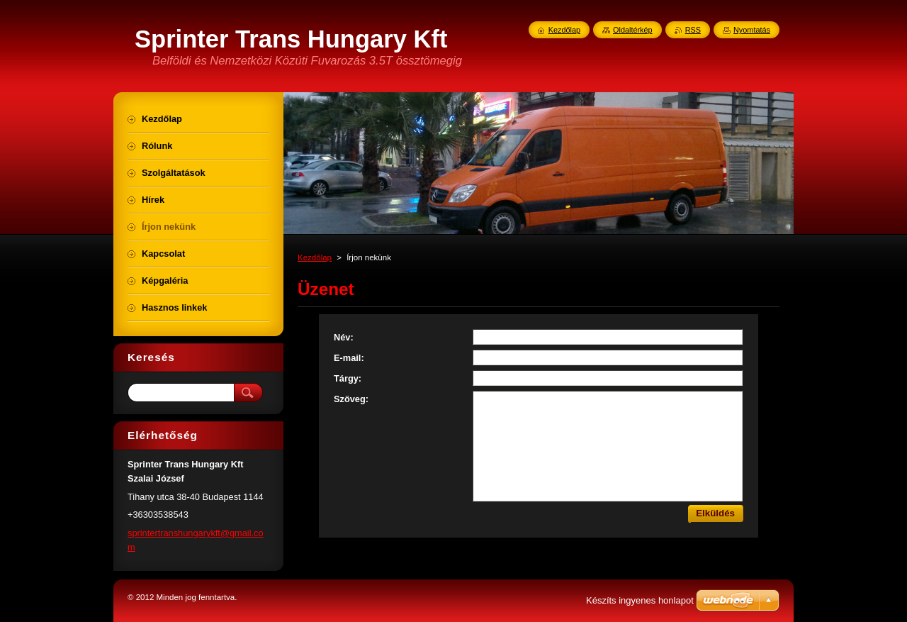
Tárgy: (347, 378)
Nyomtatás (751, 30)
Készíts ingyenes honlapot (640, 600)
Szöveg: (351, 399)
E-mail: (349, 357)
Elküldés (715, 513)
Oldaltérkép (633, 30)
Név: (344, 337)
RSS (693, 30)
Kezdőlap (315, 257)
